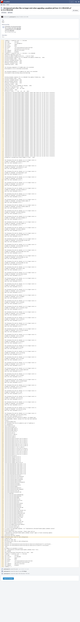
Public (10, 12)
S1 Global (24, 571)
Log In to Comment (8, 578)
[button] (78, 1)
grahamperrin (13, 17)
